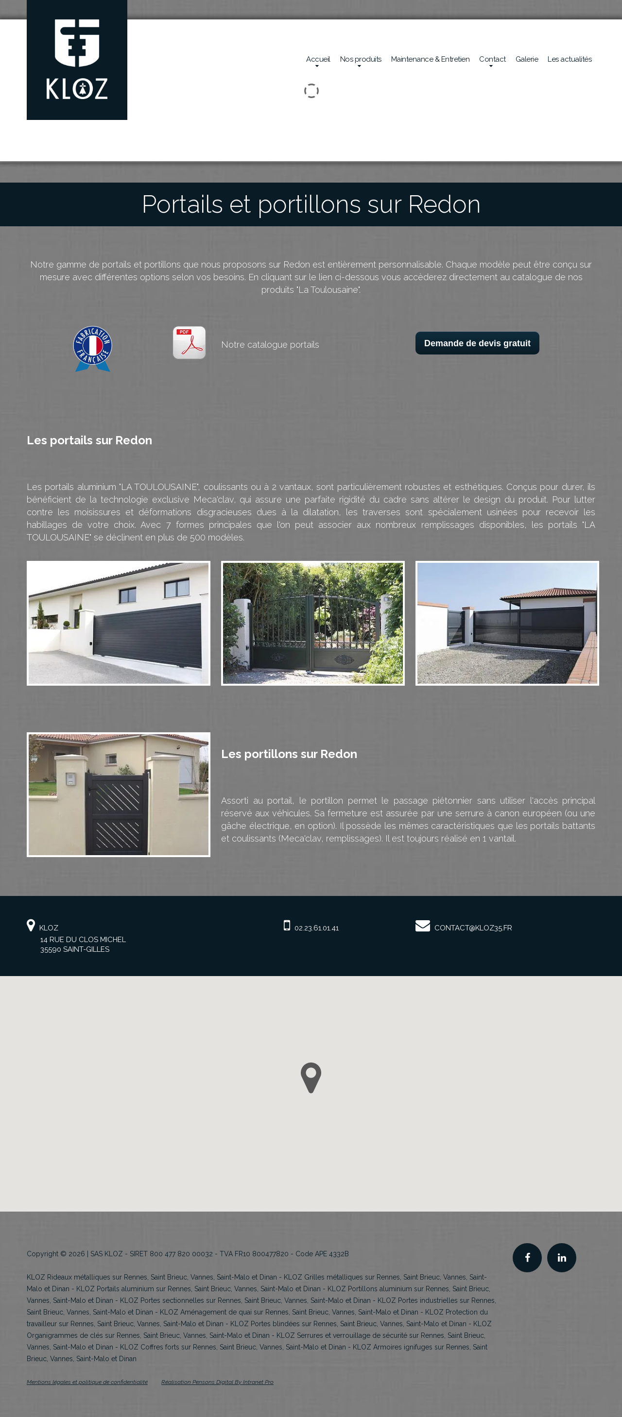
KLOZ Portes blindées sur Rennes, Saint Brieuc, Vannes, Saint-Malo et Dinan (348, 1324)
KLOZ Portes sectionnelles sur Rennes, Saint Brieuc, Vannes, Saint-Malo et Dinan (245, 1300)
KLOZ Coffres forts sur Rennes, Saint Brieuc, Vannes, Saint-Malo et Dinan (233, 1347)
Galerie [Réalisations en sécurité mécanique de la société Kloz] (527, 59)
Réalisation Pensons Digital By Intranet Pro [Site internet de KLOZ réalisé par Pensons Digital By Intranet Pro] (217, 1382)
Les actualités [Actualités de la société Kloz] (569, 59)
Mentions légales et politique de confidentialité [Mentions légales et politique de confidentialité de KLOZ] (87, 1382)
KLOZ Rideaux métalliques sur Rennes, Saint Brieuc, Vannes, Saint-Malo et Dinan (152, 1277)
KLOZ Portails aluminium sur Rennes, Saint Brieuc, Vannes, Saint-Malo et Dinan (198, 1289)
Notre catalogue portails (270, 344)
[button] (311, 1078)
